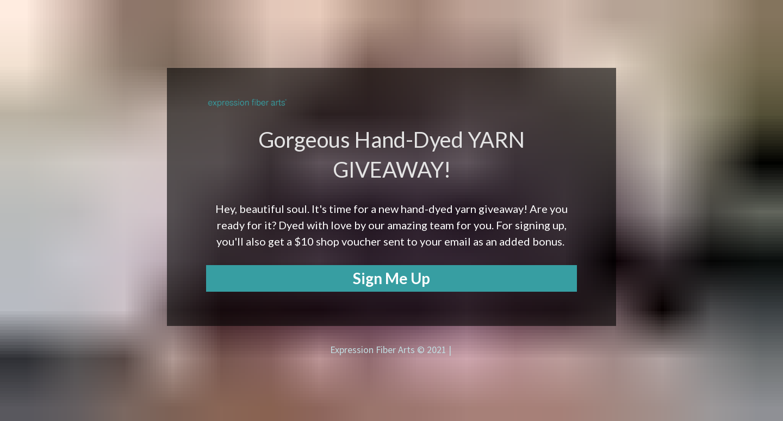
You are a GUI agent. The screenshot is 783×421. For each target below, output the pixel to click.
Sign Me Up (391, 278)
